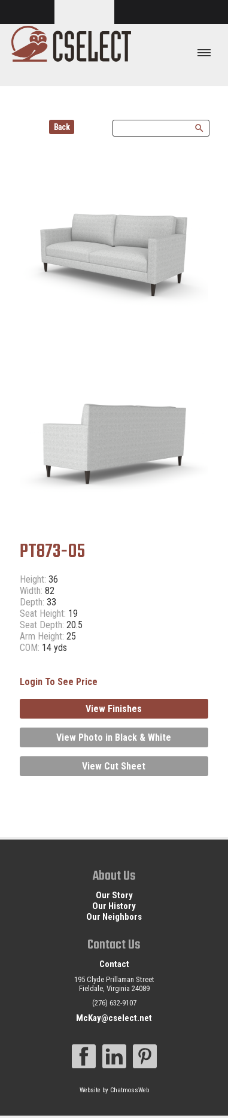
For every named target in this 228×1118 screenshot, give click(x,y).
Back (62, 127)
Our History (114, 906)
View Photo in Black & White (113, 737)
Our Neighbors (114, 916)
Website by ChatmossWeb (114, 1090)
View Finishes (114, 708)
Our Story (114, 895)
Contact (114, 964)
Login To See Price (59, 681)
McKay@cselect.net (114, 1018)
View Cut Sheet (113, 766)
